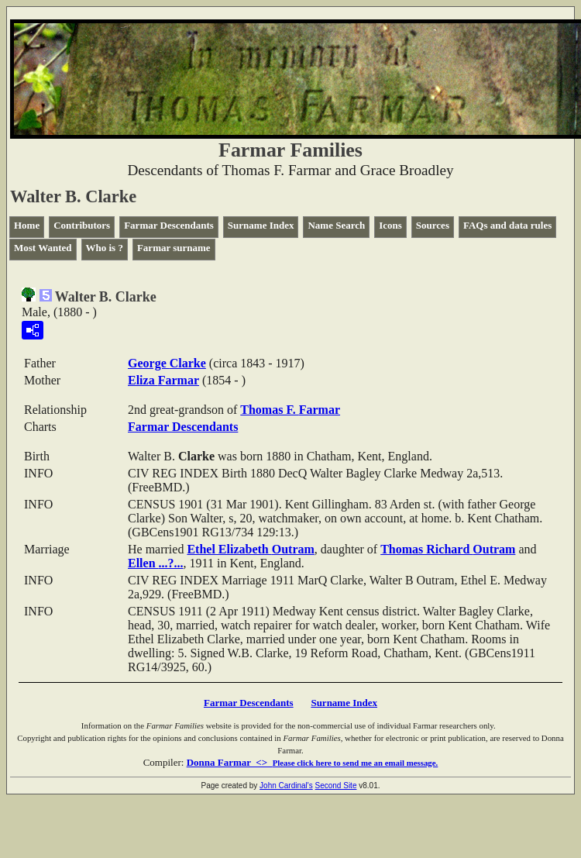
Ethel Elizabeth (250, 549)
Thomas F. (290, 409)
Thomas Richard (447, 549)
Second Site (336, 785)
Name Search (336, 225)
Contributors (81, 225)
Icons (390, 225)
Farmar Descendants (169, 225)
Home (27, 225)
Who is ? (104, 247)
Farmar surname (174, 247)
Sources (432, 225)
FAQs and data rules (507, 225)
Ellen (156, 563)
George (167, 363)
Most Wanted (43, 247)
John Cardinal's (286, 785)
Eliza (163, 380)
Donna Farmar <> (312, 762)
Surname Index (261, 225)
